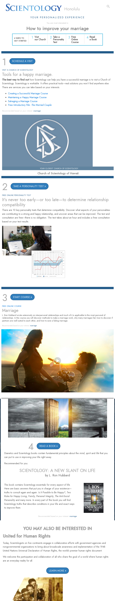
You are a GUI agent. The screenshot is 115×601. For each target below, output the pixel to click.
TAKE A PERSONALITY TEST (28, 186)
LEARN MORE (56, 571)
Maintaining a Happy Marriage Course (27, 97)
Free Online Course (75, 39)
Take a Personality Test (58, 39)
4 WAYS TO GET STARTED (20, 39)
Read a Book (93, 38)
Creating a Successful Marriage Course (28, 94)
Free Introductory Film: (30, 105)
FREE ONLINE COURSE (11, 306)
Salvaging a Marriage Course (22, 101)
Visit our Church (40, 38)
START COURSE (21, 297)
